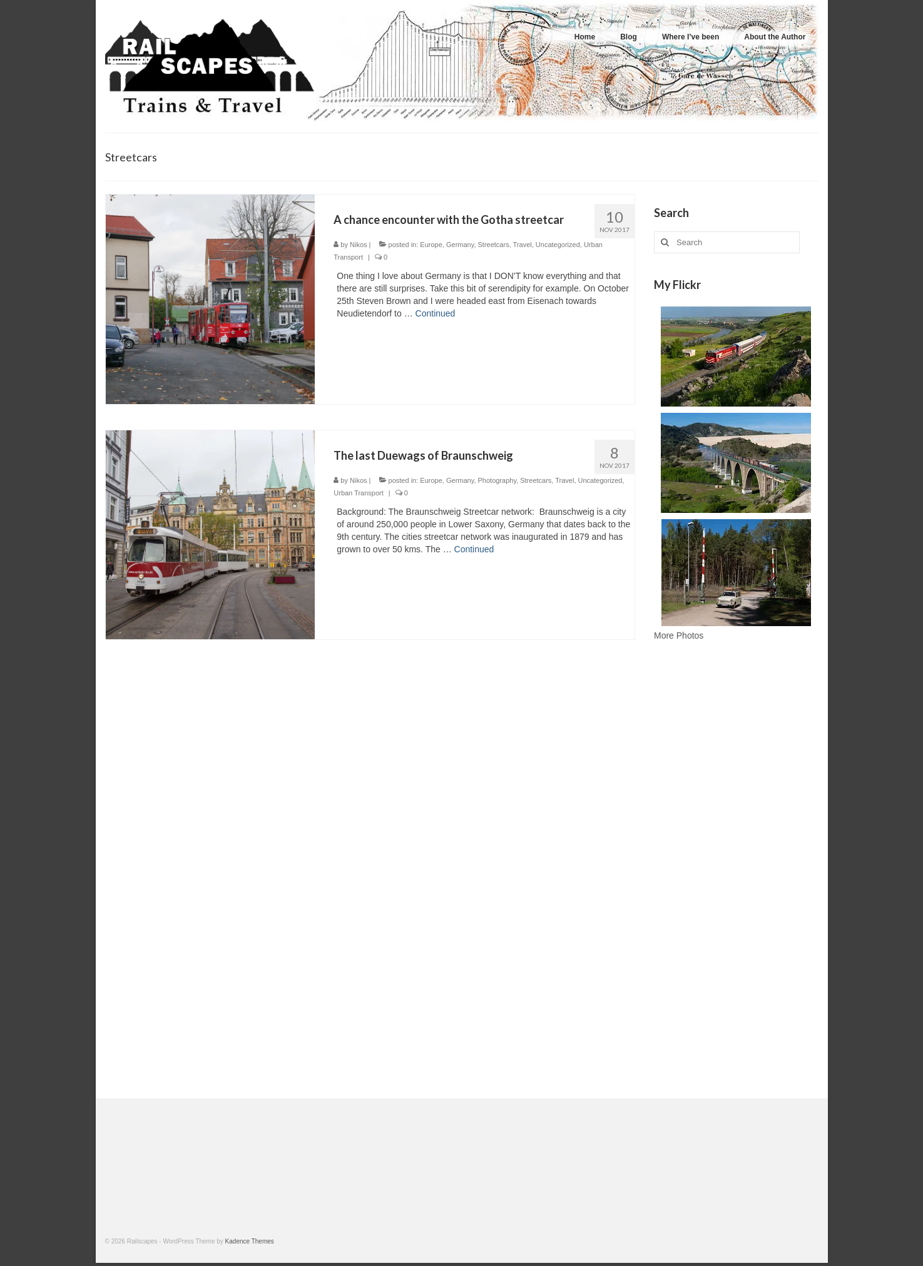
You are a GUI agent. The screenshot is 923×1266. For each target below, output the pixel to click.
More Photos (678, 635)
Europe (431, 244)
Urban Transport (358, 493)
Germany (460, 244)
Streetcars (493, 244)
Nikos (358, 244)
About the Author (774, 37)
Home (584, 37)
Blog (628, 37)
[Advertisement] (736, 873)
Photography (497, 480)
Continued (436, 313)
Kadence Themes (249, 1241)
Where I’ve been (690, 37)
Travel (522, 244)
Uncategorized (558, 244)
